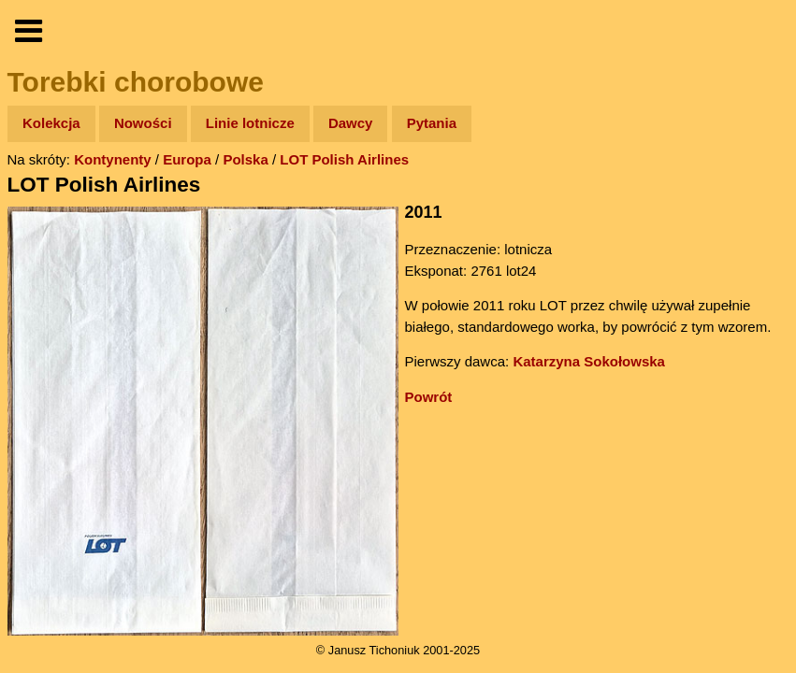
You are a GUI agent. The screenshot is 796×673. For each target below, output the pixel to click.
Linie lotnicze (250, 123)
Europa (187, 159)
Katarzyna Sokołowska (589, 361)
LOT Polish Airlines (344, 159)
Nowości (143, 123)
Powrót (429, 397)
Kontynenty (113, 159)
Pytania (431, 123)
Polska (245, 159)
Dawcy (350, 123)
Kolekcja (51, 123)
